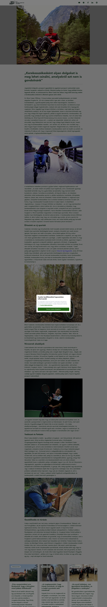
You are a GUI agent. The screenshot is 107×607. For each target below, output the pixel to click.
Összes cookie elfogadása (53, 309)
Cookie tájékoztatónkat (46, 305)
